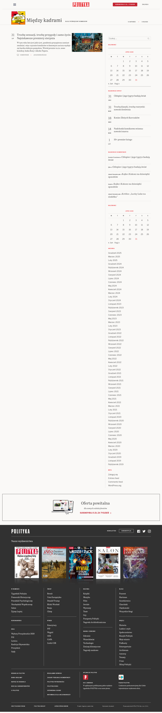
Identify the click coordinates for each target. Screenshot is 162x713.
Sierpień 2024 (114, 275)
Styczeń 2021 (114, 414)
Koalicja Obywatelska (20, 644)
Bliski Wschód (53, 604)
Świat (49, 589)
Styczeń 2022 (114, 370)
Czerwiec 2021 (114, 395)
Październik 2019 (115, 465)
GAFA (49, 639)
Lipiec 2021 (113, 392)
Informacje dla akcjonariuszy (59, 695)
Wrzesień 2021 (114, 384)
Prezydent (15, 648)
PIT (48, 629)
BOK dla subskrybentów (20, 686)
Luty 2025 (112, 260)
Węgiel (50, 632)
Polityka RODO (52, 686)
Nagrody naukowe (90, 650)
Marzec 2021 (114, 406)
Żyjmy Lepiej (16, 611)
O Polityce (15, 691)
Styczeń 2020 (114, 454)
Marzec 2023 (114, 322)
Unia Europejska (54, 597)
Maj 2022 (112, 359)
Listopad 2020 (114, 417)
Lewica (14, 641)
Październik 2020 (116, 421)
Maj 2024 (112, 286)
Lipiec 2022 (113, 352)
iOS (84, 683)
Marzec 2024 (114, 293)
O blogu (145, 22)
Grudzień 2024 (115, 264)
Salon (13, 608)
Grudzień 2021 (114, 373)
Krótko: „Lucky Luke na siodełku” (127, 195)
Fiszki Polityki (124, 683)
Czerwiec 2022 (115, 355)
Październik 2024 (116, 268)
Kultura (86, 589)
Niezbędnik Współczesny (21, 604)
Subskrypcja (126, 531)
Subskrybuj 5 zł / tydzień (125, 4)
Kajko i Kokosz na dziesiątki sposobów (129, 176)
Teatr (85, 611)
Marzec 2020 (114, 446)
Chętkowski (124, 608)
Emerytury (52, 625)
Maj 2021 (112, 399)
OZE (49, 636)
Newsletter (111, 531)
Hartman (123, 597)
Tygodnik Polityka (19, 594)
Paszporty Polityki (91, 619)
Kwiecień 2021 (114, 403)
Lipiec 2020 (113, 432)
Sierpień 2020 (114, 428)
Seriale (86, 604)
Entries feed (113, 478)
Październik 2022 (116, 341)
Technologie (88, 643)
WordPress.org (114, 486)
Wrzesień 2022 (114, 344)
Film (85, 601)
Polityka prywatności (55, 682)
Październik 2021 (115, 381)
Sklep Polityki (125, 664)
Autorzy (122, 654)
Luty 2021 (112, 410)
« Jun (110, 84)
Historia (122, 625)
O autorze (132, 22)
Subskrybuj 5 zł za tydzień (94, 513)
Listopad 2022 (114, 337)
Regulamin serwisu (54, 673)
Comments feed (115, 482)
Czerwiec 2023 (115, 315)
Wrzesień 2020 (115, 424)
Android (90, 683)
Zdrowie (86, 636)
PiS (12, 637)
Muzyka (86, 597)
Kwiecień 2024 (114, 290)
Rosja (49, 608)
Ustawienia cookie (54, 691)
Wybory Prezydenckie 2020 (23, 634)
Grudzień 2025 (114, 253)
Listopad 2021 (114, 377)
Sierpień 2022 (114, 348)
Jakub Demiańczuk (40, 55)
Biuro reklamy (16, 678)
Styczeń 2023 (114, 330)
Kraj (13, 629)
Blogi (121, 589)
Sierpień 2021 (114, 388)
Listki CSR (51, 643)
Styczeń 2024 (114, 301)
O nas (121, 661)
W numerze (15, 589)
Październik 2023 (116, 308)
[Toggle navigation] (14, 5)
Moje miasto (124, 639)
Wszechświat (88, 639)
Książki (86, 594)
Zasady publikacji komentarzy (58, 678)
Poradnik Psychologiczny (22, 601)
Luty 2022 (112, 366)
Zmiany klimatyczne (92, 646)
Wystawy (87, 608)
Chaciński (123, 604)
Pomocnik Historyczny (21, 597)
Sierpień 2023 (114, 312)
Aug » (116, 84)
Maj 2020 (112, 439)
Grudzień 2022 (114, 333)
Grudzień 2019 (114, 457)
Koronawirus (16, 621)
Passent (122, 594)
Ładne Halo (90, 706)
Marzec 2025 (114, 257)
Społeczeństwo (125, 632)
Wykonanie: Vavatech (108, 706)
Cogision (84, 706)
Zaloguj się (113, 475)
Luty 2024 (112, 297)
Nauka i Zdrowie (89, 631)
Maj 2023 (112, 319)
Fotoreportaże (125, 646)
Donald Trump (53, 601)
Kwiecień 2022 (114, 363)
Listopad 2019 (114, 461)
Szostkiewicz (124, 601)
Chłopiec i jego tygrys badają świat (129, 159)
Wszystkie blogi (126, 611)
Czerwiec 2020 (115, 435)
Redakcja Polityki (18, 673)
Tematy (122, 657)
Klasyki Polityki (126, 636)
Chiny (49, 611)
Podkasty (123, 643)
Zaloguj (145, 4)
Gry (84, 615)
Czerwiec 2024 (115, 282)
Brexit (50, 594)
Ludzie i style (124, 629)
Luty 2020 (113, 450)
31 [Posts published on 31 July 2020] (136, 80)
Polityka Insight (39, 706)
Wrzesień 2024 (115, 271)
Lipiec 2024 (113, 279)
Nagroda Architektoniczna (94, 622)
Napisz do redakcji (18, 682)
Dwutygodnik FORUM (18, 706)
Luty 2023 (112, 326)
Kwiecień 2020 (115, 443)
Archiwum (123, 650)
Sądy (13, 651)
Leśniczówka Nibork (61, 706)
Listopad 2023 (114, 304)
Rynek (49, 621)
